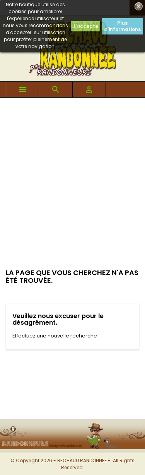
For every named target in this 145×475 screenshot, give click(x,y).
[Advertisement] (72, 174)
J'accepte (85, 26)
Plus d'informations (122, 26)
